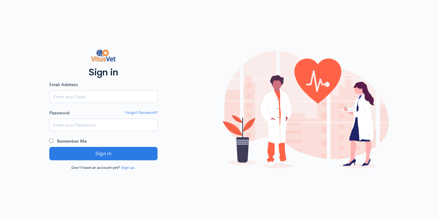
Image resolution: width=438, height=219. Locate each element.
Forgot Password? (141, 112)
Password (59, 113)
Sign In (103, 153)
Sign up (127, 167)
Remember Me (68, 141)
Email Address (63, 84)
